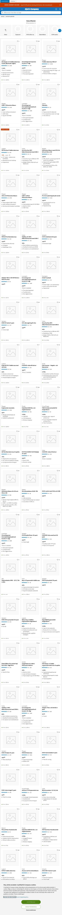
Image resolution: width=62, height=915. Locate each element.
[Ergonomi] (17, 30)
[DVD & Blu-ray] (30, 30)
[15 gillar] (38, 130)
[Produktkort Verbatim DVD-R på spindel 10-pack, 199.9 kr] (51, 567)
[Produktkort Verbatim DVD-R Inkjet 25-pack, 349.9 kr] (11, 740)
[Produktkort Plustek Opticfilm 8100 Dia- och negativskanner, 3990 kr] (31, 395)
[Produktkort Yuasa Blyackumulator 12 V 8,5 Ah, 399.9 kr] (51, 777)
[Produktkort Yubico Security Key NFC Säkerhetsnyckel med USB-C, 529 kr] (31, 137)
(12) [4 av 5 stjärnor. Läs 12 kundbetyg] (10, 239)
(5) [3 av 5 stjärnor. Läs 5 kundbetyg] (30, 154)
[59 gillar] (58, 770)
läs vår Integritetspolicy (22, 897)
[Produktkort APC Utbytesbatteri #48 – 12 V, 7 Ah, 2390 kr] (11, 567)
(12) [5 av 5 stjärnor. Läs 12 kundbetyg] (10, 369)
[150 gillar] (17, 850)
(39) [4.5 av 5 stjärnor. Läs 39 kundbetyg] (10, 755)
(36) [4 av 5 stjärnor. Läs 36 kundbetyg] (30, 411)
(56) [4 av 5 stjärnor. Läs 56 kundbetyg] (30, 325)
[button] (35, 23)
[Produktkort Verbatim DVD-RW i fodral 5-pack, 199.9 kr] (51, 858)
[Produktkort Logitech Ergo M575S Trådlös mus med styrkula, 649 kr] (11, 352)
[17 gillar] (17, 302)
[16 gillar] (58, 560)
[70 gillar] (17, 130)
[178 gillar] (17, 175)
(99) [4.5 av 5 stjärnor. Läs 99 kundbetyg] (30, 199)
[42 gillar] (17, 770)
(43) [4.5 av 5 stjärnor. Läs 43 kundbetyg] (30, 455)
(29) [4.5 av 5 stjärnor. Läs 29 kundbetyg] (30, 537)
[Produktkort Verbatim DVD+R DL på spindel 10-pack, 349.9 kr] (11, 607)
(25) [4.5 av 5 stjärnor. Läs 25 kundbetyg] (51, 623)
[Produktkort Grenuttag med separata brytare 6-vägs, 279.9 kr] (31, 49)
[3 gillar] (38, 471)
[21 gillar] (17, 599)
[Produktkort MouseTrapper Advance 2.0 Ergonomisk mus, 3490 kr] (31, 777)
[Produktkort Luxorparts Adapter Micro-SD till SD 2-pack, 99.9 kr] (51, 694)
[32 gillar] (58, 216)
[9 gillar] (58, 643)
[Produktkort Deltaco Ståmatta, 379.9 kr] (51, 92)
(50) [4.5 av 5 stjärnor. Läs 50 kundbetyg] (51, 539)
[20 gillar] (38, 302)
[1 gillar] (18, 41)
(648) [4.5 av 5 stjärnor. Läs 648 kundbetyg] (31, 110)
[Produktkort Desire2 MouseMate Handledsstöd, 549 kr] (11, 817)
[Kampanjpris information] (9, 155)
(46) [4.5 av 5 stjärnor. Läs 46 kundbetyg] (51, 792)
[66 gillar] (17, 85)
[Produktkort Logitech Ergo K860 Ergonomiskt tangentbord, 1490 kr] (51, 607)
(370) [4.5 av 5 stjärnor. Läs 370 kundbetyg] (10, 198)
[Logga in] (56, 9)
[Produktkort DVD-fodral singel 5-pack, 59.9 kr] (11, 777)
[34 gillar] (58, 599)
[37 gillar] (38, 175)
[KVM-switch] (54, 30)
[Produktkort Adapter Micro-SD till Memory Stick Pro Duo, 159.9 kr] (11, 265)
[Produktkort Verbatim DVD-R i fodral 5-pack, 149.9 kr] (11, 310)
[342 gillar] (17, 515)
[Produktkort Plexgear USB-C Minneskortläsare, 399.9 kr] (11, 92)
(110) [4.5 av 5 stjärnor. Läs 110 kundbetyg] (10, 107)
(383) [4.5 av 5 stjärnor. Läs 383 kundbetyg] (10, 873)
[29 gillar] (58, 809)
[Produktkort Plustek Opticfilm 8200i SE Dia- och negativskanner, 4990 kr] (31, 817)
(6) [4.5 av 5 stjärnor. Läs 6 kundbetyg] (30, 582)
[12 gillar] (17, 216)
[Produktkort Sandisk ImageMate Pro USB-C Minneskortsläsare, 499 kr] (31, 651)
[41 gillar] (58, 732)
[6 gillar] (58, 387)
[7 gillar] (38, 345)
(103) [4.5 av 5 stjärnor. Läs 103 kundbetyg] (10, 410)
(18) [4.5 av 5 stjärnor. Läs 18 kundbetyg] (30, 667)
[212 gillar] (37, 687)
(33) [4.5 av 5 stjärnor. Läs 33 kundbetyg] (51, 493)
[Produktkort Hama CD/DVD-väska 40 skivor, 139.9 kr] (51, 439)
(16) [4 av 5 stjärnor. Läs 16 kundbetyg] (51, 280)
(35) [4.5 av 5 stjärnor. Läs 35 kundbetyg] (10, 454)
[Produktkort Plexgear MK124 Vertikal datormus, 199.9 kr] (11, 224)
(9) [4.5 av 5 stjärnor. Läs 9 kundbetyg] (10, 281)
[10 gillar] (38, 599)
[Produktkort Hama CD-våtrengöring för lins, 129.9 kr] (31, 310)
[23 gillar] (38, 643)
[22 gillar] (38, 216)
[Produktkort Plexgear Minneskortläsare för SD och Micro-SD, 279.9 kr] (11, 478)
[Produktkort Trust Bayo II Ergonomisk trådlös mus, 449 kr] (31, 567)
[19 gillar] (17, 431)
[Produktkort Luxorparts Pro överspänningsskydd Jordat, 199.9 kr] (51, 183)
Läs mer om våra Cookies (10, 897)
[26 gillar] (17, 643)
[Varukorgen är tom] (60, 9)
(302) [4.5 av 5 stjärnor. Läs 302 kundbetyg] (31, 755)
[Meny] (2, 9)
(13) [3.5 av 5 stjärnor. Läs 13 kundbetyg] (51, 831)
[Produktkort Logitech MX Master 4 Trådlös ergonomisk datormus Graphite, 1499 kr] (51, 651)
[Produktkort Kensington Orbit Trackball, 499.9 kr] (51, 265)
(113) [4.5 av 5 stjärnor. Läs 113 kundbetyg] (51, 198)
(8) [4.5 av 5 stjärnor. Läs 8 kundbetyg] (30, 493)
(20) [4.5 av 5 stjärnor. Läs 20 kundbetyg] (51, 711)
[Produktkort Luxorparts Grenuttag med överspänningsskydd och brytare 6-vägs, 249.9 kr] (31, 92)
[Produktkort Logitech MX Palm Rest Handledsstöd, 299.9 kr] (51, 817)
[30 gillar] (58, 471)
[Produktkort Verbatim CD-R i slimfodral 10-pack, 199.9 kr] (51, 224)
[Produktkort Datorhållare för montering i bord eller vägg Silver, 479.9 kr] (11, 651)
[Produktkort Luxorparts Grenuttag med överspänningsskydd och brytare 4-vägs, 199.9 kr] (11, 522)
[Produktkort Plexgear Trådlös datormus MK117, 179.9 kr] (51, 49)
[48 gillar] (58, 515)
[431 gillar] (58, 41)
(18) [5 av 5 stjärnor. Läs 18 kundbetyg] (10, 792)
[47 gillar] (58, 257)
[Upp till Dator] (5, 30)
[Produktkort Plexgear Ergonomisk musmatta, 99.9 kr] (11, 395)
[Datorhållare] (42, 30)
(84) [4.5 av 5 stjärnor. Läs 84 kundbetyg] (30, 65)
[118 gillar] (37, 85)
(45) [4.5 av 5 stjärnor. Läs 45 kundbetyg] (10, 152)
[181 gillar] (37, 809)
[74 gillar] (58, 175)
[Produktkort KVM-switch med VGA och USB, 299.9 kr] (51, 478)
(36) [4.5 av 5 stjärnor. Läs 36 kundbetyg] (51, 239)
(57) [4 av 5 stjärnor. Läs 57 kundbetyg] (30, 833)
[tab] (4, 1)
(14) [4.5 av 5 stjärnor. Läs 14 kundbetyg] (51, 369)
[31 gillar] (17, 257)
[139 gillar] (17, 387)
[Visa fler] (59, 30)
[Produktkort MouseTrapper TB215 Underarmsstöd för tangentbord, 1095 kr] (51, 395)
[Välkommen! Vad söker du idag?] (32, 13)
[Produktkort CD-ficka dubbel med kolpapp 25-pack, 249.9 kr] (31, 439)
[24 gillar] (58, 130)
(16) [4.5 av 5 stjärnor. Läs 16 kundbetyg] (30, 873)
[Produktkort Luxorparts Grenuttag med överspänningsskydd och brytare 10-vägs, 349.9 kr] (31, 694)
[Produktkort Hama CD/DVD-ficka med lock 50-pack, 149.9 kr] (51, 522)
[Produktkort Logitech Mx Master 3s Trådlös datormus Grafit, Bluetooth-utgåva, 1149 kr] (11, 49)
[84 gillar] (38, 732)
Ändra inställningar (31, 910)
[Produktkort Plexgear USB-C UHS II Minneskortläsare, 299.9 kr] (31, 183)
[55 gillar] (38, 257)
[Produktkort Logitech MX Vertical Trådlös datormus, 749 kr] (11, 137)
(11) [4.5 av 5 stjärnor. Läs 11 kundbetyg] (51, 326)
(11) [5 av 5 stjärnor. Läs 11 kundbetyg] (51, 667)
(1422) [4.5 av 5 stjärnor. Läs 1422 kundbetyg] (51, 64)
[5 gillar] (58, 85)
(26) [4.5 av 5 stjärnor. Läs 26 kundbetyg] (51, 582)
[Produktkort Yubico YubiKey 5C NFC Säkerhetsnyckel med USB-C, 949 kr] (31, 224)
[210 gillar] (37, 41)
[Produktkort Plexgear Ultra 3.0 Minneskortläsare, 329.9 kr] (11, 183)
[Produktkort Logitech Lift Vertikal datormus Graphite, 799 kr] (11, 439)
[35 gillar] (58, 345)
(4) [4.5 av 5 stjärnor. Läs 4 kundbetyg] (50, 411)
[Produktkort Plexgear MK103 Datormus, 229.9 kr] (31, 740)
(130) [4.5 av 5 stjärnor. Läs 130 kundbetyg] (10, 65)
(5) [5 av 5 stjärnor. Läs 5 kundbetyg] (10, 831)
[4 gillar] (18, 345)
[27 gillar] (17, 687)
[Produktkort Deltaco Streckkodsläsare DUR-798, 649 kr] (31, 478)
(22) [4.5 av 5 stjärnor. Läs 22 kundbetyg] (30, 240)
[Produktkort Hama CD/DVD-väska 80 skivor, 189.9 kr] (31, 352)
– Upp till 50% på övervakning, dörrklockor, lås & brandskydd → (29, 5)
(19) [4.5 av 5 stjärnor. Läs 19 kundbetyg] (10, 667)
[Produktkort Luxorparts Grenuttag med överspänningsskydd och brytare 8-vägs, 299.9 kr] (31, 265)
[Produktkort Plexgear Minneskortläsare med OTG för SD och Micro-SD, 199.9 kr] (51, 137)
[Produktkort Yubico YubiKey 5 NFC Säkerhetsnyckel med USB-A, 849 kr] (11, 694)
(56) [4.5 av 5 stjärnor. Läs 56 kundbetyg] (51, 154)
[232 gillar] (37, 387)
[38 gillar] (58, 431)
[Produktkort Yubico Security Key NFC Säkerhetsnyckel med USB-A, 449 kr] (51, 310)
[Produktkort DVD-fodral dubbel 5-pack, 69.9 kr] (51, 740)
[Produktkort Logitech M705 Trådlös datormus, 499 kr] (11, 858)
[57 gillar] (58, 687)
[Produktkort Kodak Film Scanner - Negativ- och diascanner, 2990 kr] (51, 352)
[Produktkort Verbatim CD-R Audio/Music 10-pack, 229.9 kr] (31, 522)
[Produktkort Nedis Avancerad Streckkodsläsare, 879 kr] (31, 858)
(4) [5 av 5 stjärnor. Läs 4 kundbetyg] (50, 107)
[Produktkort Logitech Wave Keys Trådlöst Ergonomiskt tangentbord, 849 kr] (31, 607)
